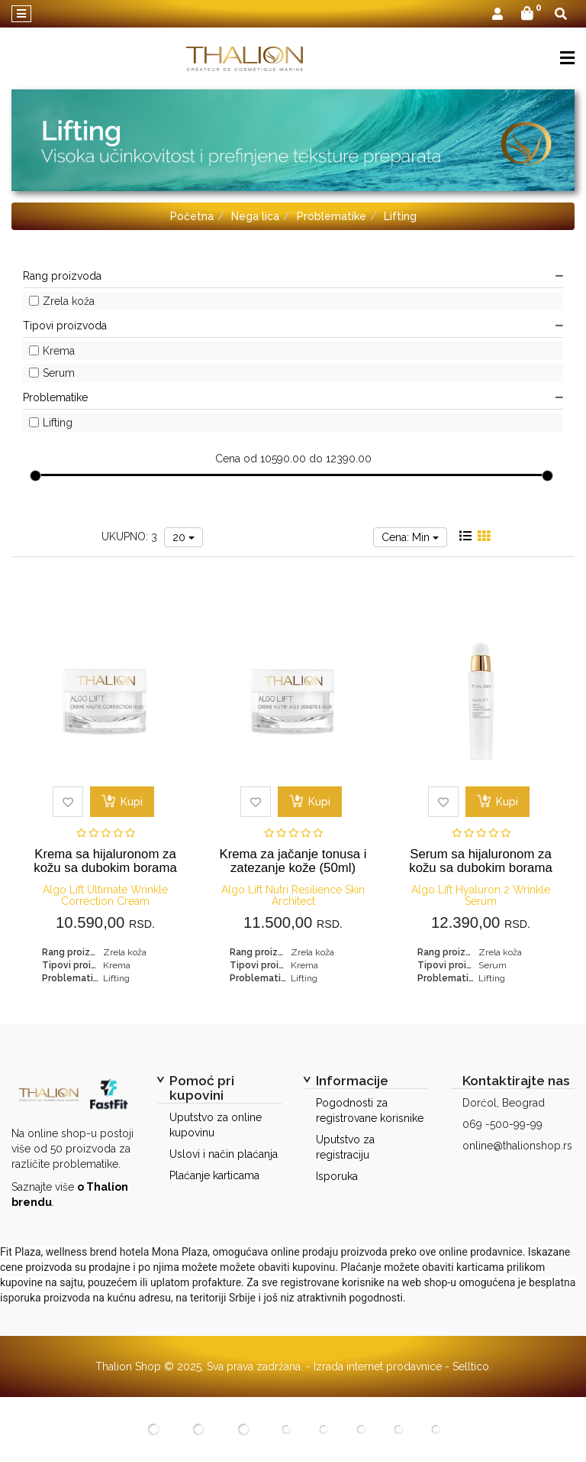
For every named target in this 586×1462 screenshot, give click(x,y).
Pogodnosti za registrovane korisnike (369, 1110)
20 (183, 537)
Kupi (122, 801)
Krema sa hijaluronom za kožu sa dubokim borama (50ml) (105, 868)
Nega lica (255, 216)
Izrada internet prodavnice (378, 1366)
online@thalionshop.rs (517, 1145)
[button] (497, 15)
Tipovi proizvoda (293, 325)
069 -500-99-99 (502, 1124)
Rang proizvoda (293, 276)
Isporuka (337, 1176)
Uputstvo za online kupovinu (215, 1125)
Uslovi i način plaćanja (223, 1154)
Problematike (331, 216)
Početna (192, 216)
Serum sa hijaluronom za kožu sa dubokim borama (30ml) (480, 868)
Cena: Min (410, 537)
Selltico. (471, 1366)
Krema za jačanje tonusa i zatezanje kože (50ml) (292, 861)
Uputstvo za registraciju (345, 1147)
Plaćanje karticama (214, 1175)
